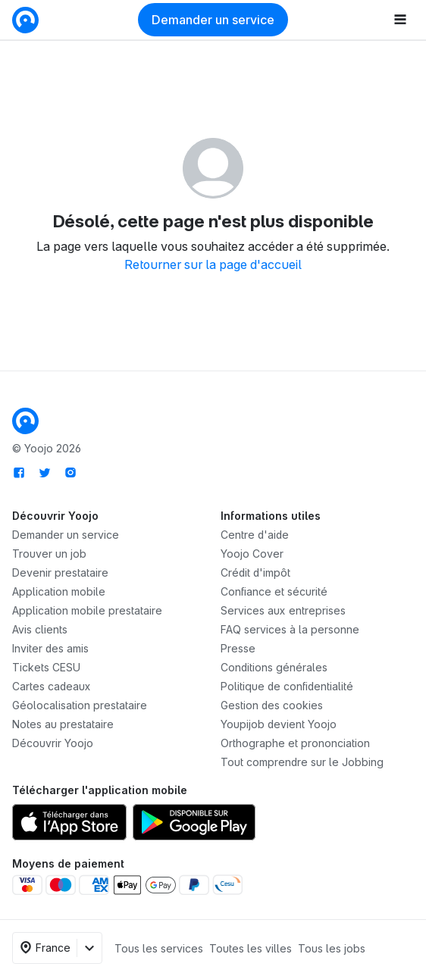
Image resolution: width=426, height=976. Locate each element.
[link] (25, 18)
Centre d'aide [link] (255, 534)
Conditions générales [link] (274, 667)
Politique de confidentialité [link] (287, 686)
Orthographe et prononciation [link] (295, 743)
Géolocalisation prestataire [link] (79, 705)
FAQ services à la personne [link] (290, 629)
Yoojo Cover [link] (252, 553)
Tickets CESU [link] (46, 667)
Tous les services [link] (158, 948)
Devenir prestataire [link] (60, 572)
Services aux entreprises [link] (283, 610)
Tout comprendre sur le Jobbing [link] (302, 761)
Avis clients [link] (39, 629)
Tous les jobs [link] (331, 948)
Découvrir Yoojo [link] (52, 743)
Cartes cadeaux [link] (51, 686)
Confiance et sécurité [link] (274, 591)
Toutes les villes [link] (250, 948)
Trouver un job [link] (49, 553)
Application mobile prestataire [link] (87, 610)
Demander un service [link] (65, 534)
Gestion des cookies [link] (272, 705)
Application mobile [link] (58, 591)
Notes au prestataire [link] (63, 724)
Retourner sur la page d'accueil (213, 264)
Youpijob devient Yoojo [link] (279, 724)
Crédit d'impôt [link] (255, 572)
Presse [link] (238, 648)
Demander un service (213, 19)
